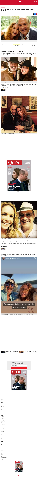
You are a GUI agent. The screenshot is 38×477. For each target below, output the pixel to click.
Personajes (2, 398)
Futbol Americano (3, 419)
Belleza (2, 392)
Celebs (2, 404)
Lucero (13, 345)
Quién (2, 388)
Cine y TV (2, 414)
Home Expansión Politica (4, 425)
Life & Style (2, 411)
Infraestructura (3, 441)
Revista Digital (35, 1)
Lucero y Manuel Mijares (16, 44)
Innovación (2, 449)
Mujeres (2, 406)
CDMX (1, 435)
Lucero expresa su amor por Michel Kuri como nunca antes (30, 352)
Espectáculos (8, 88)
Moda (1, 391)
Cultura (2, 393)
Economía (2, 426)
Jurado (2, 400)
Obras (1, 428)
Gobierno (2, 433)
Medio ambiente (3, 445)
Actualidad (2, 407)
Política (2, 432)
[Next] (36, 352)
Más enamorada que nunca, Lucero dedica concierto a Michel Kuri (15, 89)
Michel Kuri (16, 345)
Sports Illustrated (3, 417)
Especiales (2, 409)
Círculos (2, 390)
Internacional (3, 427)
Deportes (2, 413)
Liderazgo (2, 408)
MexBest (2, 395)
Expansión (2, 424)
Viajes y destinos (3, 397)
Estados (2, 436)
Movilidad (2, 447)
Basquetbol (2, 420)
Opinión (2, 450)
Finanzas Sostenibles (4, 448)
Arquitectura (2, 442)
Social (2, 446)
